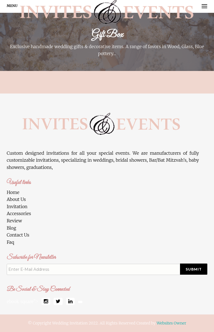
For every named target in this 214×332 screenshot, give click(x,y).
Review (14, 220)
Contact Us (18, 235)
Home (13, 192)
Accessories (19, 213)
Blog (11, 228)
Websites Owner (171, 323)
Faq (10, 242)
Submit (194, 269)
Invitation (17, 206)
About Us (16, 199)
